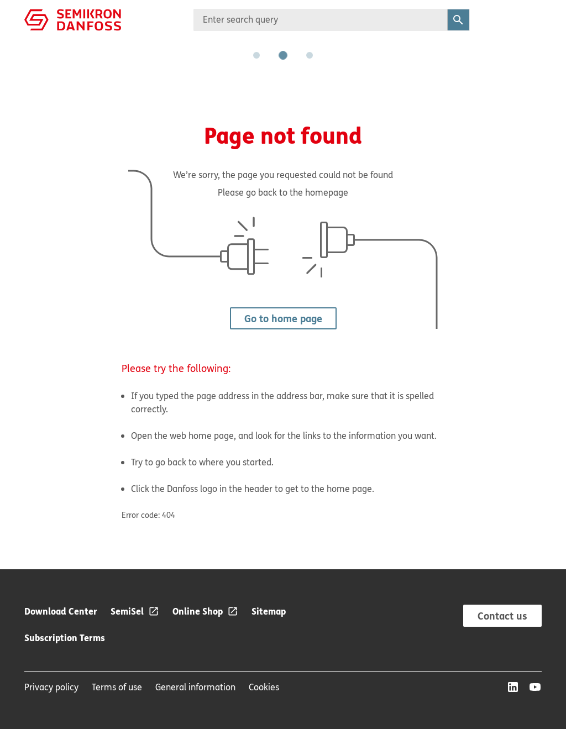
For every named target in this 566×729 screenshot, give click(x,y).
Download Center (60, 611)
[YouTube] (535, 687)
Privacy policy (51, 687)
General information (195, 687)
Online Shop (197, 611)
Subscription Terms (64, 637)
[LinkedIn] (513, 687)
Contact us (502, 616)
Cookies (264, 687)
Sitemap (268, 611)
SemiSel (127, 611)
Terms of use (117, 687)
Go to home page (283, 318)
